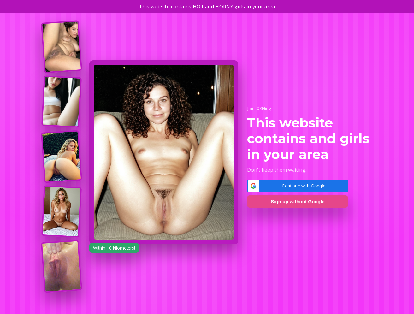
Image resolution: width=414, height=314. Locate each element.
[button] (297, 186)
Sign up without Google (297, 201)
